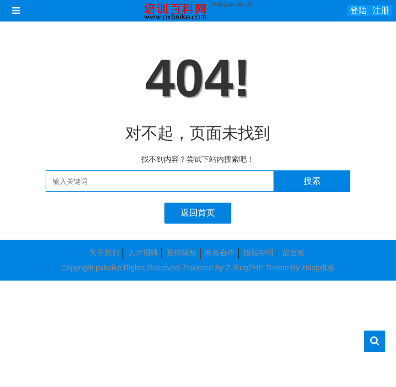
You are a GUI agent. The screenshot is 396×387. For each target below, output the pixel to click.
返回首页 (198, 212)
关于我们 (104, 252)
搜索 (312, 180)
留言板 (293, 252)
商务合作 (220, 252)
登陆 (358, 10)
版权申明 (258, 252)
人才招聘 (143, 252)
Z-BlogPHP (244, 267)
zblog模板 (318, 267)
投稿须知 (182, 252)
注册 (381, 10)
